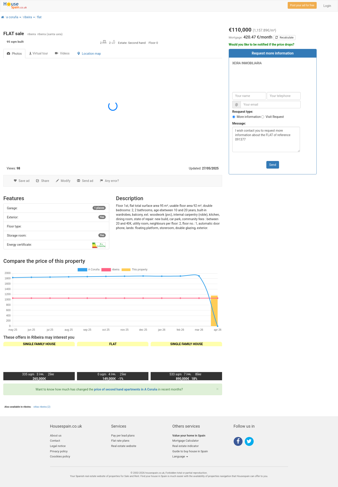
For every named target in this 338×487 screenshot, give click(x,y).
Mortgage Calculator (185, 440)
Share (42, 181)
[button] (20, 17)
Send (272, 165)
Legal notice (58, 446)
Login (327, 6)
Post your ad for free (302, 5)
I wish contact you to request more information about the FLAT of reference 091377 (266, 139)
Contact (55, 440)
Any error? (109, 181)
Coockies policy (60, 456)
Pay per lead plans (123, 435)
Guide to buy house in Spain (190, 451)
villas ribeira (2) (41, 406)
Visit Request (275, 117)
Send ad (85, 181)
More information (249, 117)
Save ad (21, 181)
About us (56, 435)
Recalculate (284, 37)
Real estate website (123, 446)
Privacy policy (59, 451)
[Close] (217, 389)
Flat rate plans (120, 440)
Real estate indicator (185, 446)
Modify (63, 181)
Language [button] (180, 456)
